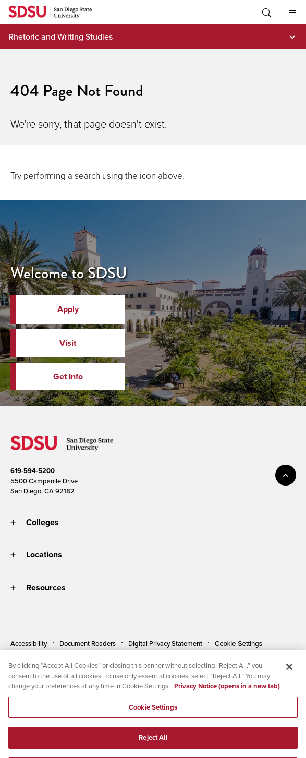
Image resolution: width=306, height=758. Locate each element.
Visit (67, 343)
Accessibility (28, 643)
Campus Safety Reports (45, 659)
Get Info (68, 376)
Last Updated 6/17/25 (43, 737)
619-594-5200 (32, 471)
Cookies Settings (240, 644)
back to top (285, 475)
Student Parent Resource (210, 659)
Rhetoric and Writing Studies (60, 36)
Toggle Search (266, 12)
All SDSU (292, 12)
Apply (68, 309)
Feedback (121, 676)
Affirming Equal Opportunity (51, 676)
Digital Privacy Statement (165, 643)
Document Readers (87, 643)
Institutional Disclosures (127, 659)
